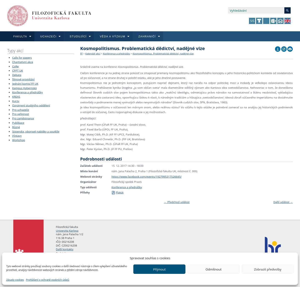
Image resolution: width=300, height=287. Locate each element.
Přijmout (159, 269)
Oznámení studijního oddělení (31, 105)
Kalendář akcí (92, 53)
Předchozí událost (177, 202)
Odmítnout (214, 269)
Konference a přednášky (27, 92)
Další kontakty (64, 249)
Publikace (18, 123)
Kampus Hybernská (24, 88)
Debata (16, 75)
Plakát (117, 192)
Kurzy (15, 101)
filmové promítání (23, 79)
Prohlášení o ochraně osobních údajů (47, 280)
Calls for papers (22, 57)
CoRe (15, 66)
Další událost (283, 202)
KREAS (16, 97)
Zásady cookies (15, 280)
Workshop (18, 140)
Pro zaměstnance (23, 118)
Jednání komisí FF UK (25, 84)
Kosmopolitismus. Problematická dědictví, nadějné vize (163, 53)
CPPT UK (17, 70)
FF (81, 53)
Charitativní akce (22, 62)
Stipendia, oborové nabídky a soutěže (35, 131)
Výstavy (16, 136)
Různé (16, 127)
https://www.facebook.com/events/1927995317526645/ (146, 176)
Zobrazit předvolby (267, 269)
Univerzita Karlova (67, 231)
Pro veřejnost (20, 114)
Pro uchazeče (20, 110)
